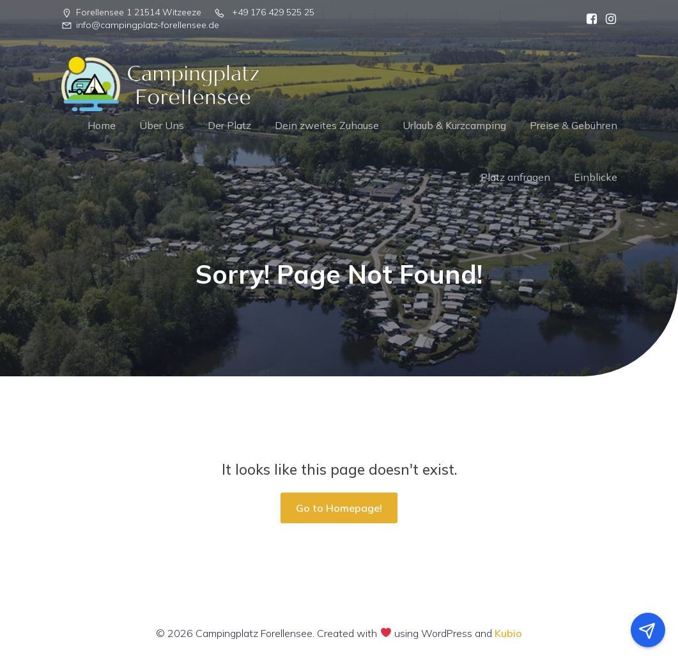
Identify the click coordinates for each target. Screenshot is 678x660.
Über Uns (161, 125)
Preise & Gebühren (573, 125)
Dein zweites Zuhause (327, 125)
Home (102, 125)
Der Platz (229, 125)
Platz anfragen (515, 177)
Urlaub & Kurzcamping (454, 125)
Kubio (508, 633)
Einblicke (595, 177)
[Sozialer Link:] (588, 19)
